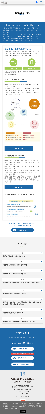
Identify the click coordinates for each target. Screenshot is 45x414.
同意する (23, 411)
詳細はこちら (19, 148)
